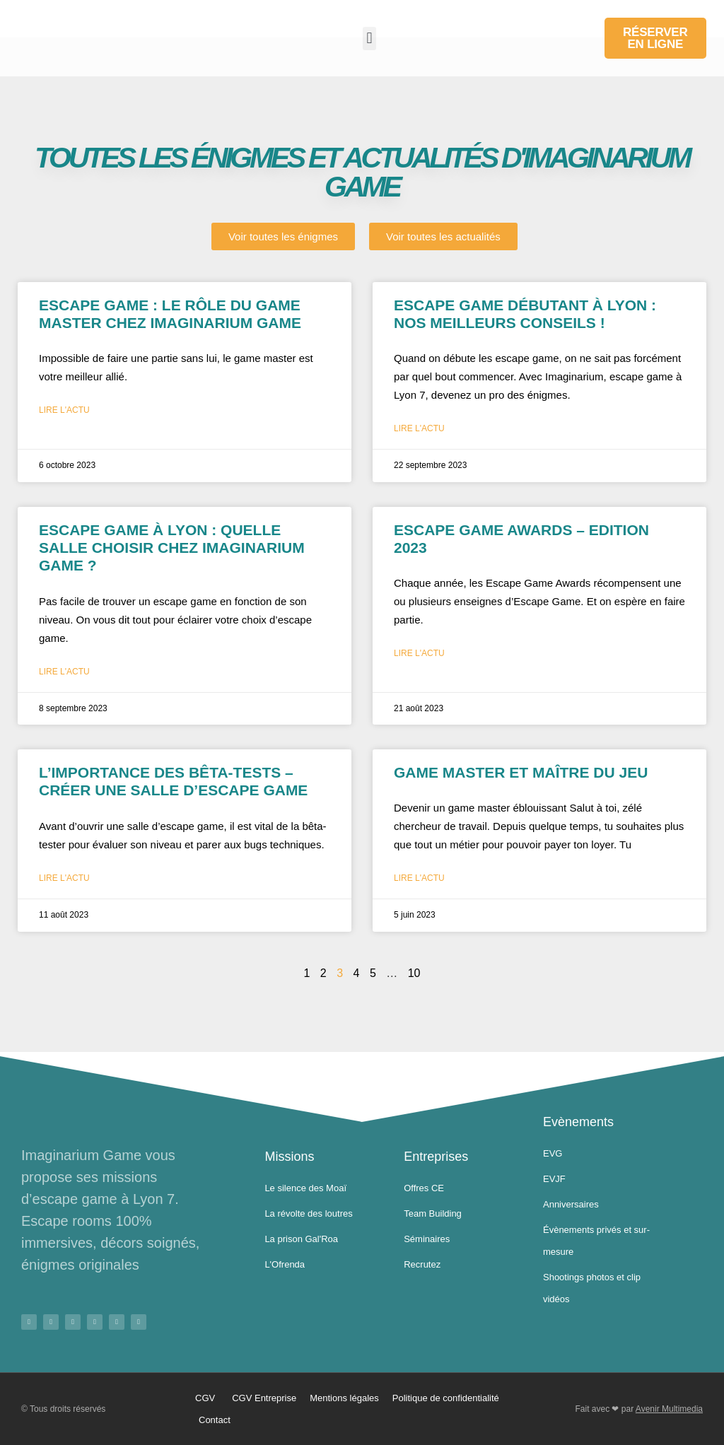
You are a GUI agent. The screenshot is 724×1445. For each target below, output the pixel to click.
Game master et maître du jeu (521, 772)
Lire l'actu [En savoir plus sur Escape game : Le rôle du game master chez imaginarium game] (64, 410)
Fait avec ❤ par (639, 1409)
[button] (369, 38)
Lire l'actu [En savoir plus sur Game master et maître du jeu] (419, 878)
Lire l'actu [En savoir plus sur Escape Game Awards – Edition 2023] (419, 653)
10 (414, 973)
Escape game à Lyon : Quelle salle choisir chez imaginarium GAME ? (172, 547)
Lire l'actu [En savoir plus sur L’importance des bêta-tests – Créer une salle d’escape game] (64, 878)
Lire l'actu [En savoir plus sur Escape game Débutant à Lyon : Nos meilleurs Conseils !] (419, 428)
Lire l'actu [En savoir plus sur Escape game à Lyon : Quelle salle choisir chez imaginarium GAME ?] (64, 672)
